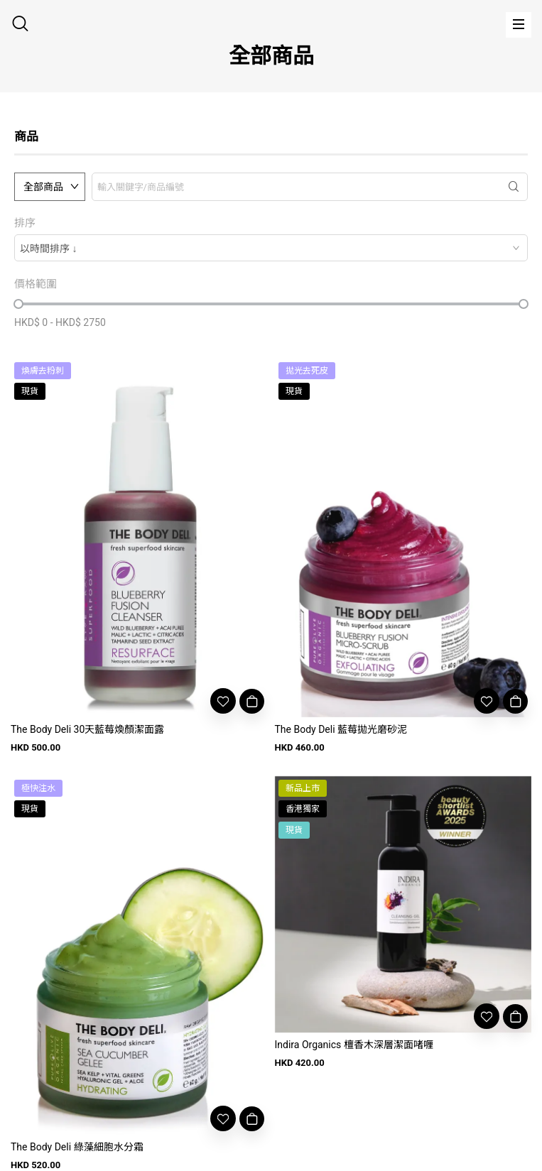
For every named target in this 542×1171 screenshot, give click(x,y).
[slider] (18, 304)
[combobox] (271, 247)
